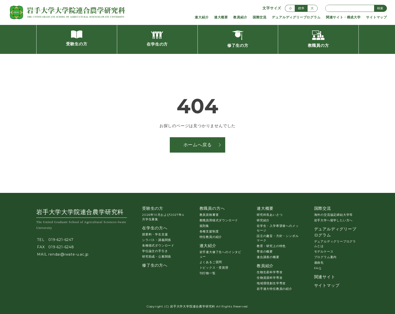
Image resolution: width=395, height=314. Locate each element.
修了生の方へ (155, 265)
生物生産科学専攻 (269, 272)
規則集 (204, 226)
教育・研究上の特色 (271, 246)
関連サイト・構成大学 (343, 17)
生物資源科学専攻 (269, 278)
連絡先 (319, 262)
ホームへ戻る (197, 145)
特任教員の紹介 (211, 237)
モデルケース (324, 251)
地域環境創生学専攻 (271, 283)
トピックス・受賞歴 (214, 267)
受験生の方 (152, 208)
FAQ (317, 268)
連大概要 (221, 17)
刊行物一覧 (208, 273)
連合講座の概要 (268, 257)
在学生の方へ (155, 228)
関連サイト (324, 276)
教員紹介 (240, 17)
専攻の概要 (265, 251)
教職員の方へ (212, 208)
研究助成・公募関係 (156, 256)
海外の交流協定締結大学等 (333, 215)
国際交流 (260, 17)
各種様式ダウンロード (158, 245)
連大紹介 (202, 17)
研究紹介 (263, 220)
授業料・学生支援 (155, 234)
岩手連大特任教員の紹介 (274, 289)
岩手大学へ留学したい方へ (333, 220)
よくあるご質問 (211, 262)
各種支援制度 (209, 231)
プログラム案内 (325, 257)
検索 (380, 8)
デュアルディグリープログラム (296, 17)
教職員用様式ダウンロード (219, 220)
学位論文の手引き (155, 251)
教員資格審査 (209, 215)
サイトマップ (376, 17)
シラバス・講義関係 (156, 240)
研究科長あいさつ (269, 215)
